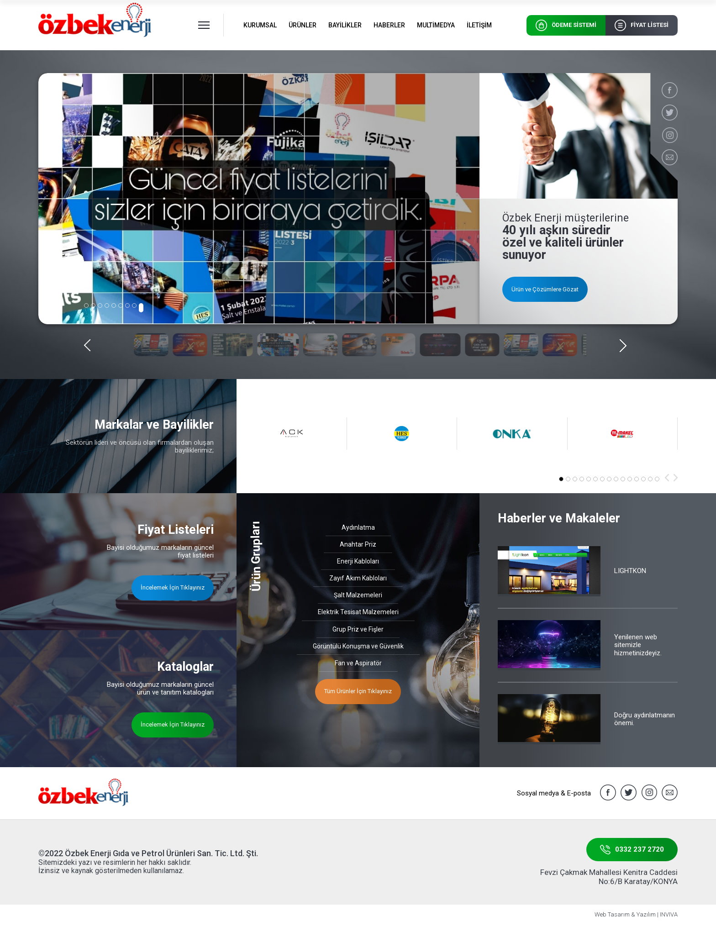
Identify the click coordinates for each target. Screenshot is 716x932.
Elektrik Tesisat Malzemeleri (358, 612)
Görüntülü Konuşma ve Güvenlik (358, 646)
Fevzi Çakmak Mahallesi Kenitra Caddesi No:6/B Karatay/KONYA (609, 877)
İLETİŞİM (479, 25)
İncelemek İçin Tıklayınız (173, 587)
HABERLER (389, 25)
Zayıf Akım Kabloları (358, 578)
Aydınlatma (358, 527)
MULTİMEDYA (436, 25)
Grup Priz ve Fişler (358, 629)
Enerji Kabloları (358, 561)
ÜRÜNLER (302, 25)
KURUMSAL (260, 25)
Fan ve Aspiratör (358, 663)
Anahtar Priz (358, 544)
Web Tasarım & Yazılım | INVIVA (636, 914)
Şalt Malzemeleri (358, 595)
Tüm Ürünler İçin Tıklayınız (358, 691)
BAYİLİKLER (345, 25)
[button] (86, 305)
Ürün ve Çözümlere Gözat (545, 289)
